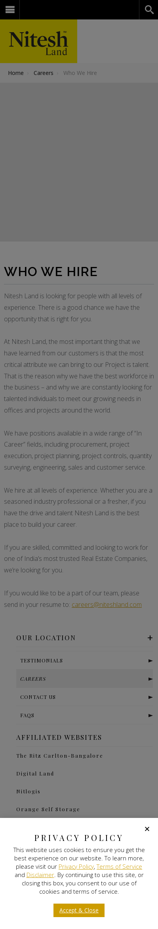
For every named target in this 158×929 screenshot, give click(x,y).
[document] (79, 464)
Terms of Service (119, 866)
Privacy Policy (76, 866)
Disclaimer (40, 875)
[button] (147, 829)
